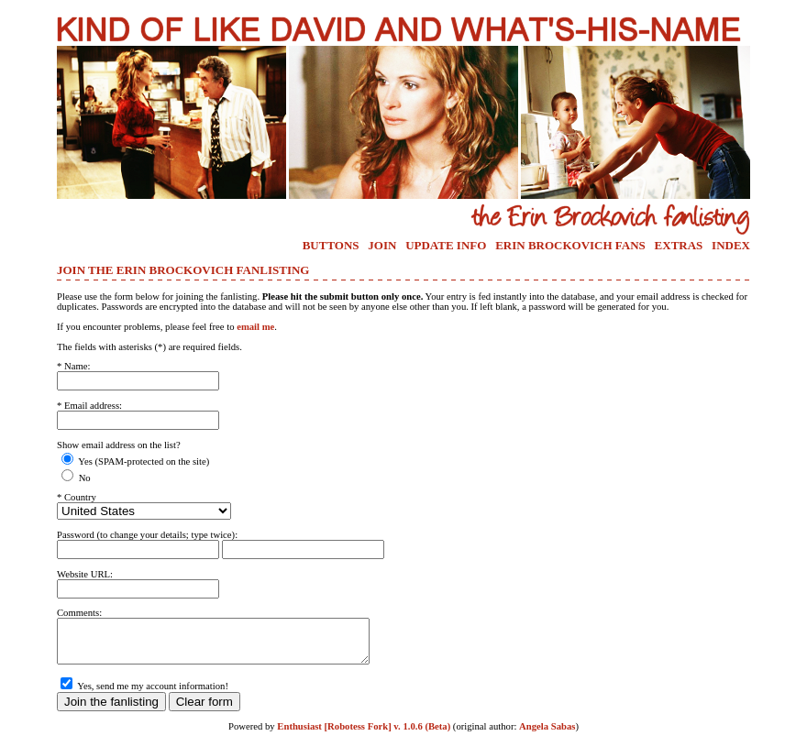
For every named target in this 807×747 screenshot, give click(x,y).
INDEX (731, 245)
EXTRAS (679, 245)
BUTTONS (331, 245)
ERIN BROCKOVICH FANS (570, 245)
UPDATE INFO (445, 245)
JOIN (382, 245)
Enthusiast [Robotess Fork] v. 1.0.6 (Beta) (363, 735)
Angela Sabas (547, 735)
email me (255, 327)
